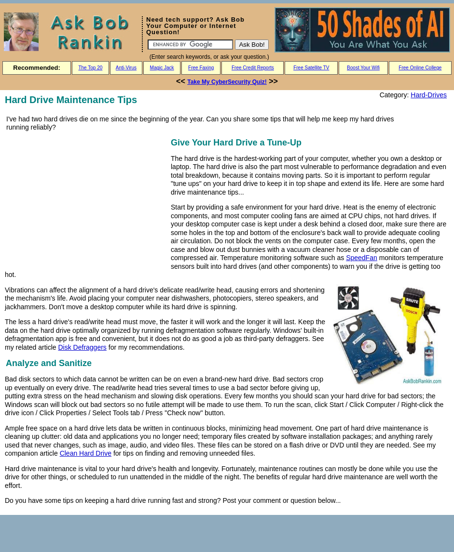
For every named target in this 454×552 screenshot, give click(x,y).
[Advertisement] (86, 203)
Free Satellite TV (311, 67)
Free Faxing (201, 67)
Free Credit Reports (253, 67)
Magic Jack (162, 67)
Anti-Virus (126, 67)
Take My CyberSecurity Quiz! (227, 82)
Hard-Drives (429, 95)
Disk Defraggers (82, 347)
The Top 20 (90, 67)
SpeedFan (361, 258)
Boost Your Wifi (363, 67)
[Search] (190, 44)
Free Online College (420, 67)
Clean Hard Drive (85, 453)
